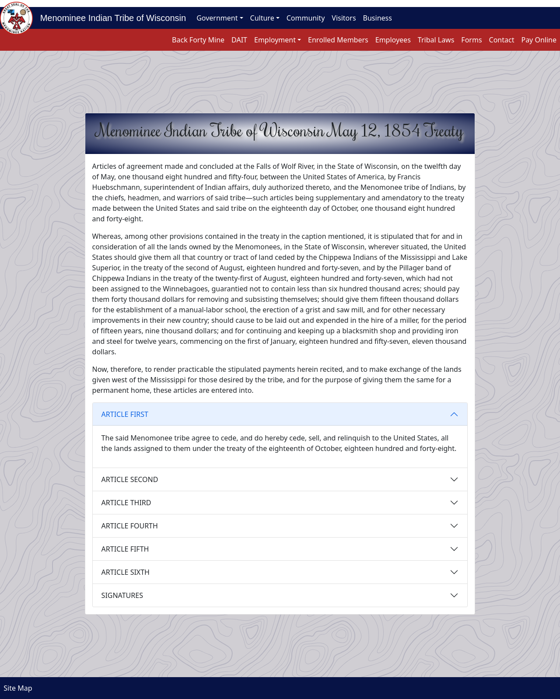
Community (306, 18)
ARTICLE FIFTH (125, 549)
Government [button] (217, 18)
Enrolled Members (338, 40)
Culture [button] (262, 18)
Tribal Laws (436, 40)
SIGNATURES (122, 595)
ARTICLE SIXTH (126, 572)
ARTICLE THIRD (126, 502)
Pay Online (538, 40)
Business (377, 18)
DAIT (239, 40)
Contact (501, 40)
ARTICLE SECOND (130, 479)
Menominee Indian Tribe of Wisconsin (109, 18)
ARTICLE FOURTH (130, 526)
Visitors (344, 18)
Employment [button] (275, 40)
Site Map (16, 688)
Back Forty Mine (198, 40)
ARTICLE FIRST (125, 414)
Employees (393, 40)
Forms (471, 40)
